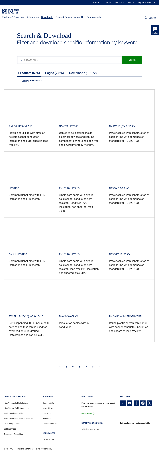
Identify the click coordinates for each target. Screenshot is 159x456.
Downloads (47, 17)
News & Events (64, 17)
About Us (79, 17)
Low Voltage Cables (12, 424)
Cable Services (10, 429)
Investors (119, 2)
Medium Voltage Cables (13, 413)
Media (131, 2)
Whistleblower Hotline (90, 429)
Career (108, 2)
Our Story (47, 413)
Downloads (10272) (83, 73)
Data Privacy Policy (44, 449)
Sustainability (94, 17)
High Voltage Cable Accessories (17, 408)
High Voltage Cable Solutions (16, 403)
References (32, 17)
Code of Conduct (50, 424)
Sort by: (25, 81)
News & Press (48, 408)
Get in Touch (86, 414)
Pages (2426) (54, 73)
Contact (97, 2)
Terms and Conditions (25, 449)
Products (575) (29, 73)
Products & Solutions (13, 17)
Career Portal (48, 439)
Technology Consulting (13, 434)
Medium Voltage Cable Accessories (18, 418)
